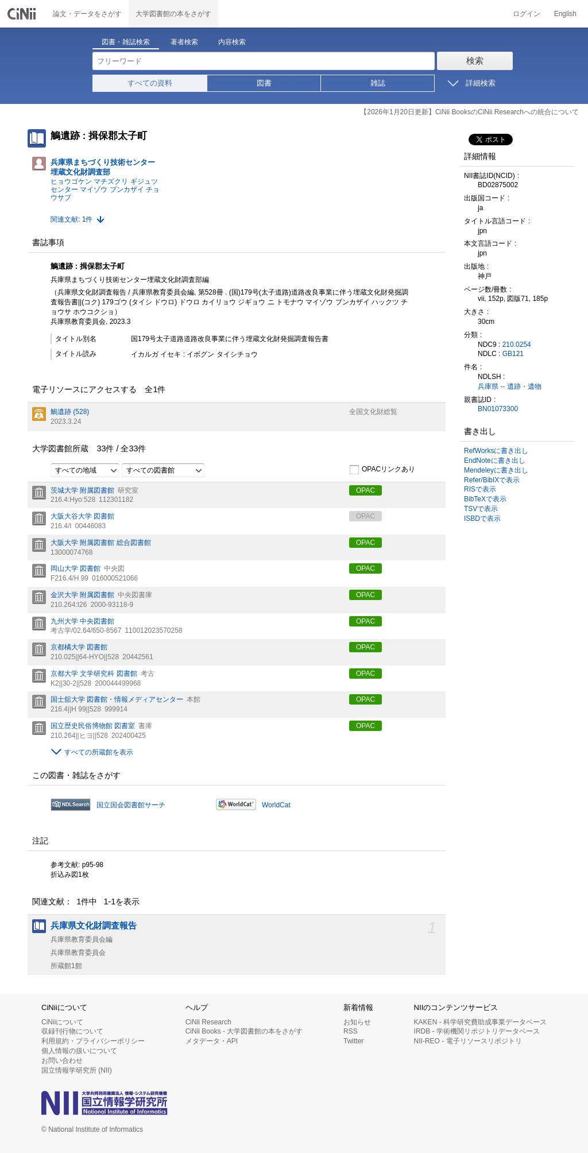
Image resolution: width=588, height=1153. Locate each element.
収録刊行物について (72, 1031)
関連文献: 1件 (71, 219)
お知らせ (357, 1022)
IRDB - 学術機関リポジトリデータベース (477, 1031)
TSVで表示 (481, 509)
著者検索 (184, 42)
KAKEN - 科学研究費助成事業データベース (480, 1022)
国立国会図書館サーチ (130, 805)
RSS (350, 1031)
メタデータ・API (211, 1041)
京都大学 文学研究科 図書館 (94, 674)
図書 (264, 83)
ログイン (526, 14)
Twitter (353, 1041)
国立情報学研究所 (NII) (76, 1070)
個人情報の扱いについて (79, 1051)
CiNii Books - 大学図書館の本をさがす (244, 1031)
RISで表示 (480, 489)
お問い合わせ (62, 1061)
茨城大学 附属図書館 (82, 490)
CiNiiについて (62, 1022)
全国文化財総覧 (373, 412)
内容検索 (232, 42)
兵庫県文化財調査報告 (94, 925)
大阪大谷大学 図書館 (82, 516)
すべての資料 (149, 83)
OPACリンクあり (382, 470)
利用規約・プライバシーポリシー (93, 1041)
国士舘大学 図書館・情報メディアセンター (117, 699)
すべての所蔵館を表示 (98, 752)
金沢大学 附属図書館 (82, 595)
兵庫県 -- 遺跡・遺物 (509, 386)
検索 (474, 60)
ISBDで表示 (482, 518)
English (565, 14)
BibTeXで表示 (485, 499)
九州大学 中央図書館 (82, 621)
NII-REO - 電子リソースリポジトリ (468, 1041)
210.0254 (516, 345)
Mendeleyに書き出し (496, 470)
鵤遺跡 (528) (70, 412)
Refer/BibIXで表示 (492, 480)
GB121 (513, 354)
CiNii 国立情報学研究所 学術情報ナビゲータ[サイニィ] (23, 14)
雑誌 (377, 83)
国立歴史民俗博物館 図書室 (93, 726)
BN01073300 (498, 409)
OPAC (365, 490)
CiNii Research (208, 1022)
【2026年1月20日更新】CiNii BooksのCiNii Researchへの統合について (469, 112)
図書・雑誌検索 (126, 42)
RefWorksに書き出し (496, 451)
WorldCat (276, 805)
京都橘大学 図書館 (79, 647)
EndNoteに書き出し (494, 460)
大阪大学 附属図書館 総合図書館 (101, 543)
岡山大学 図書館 (75, 568)
